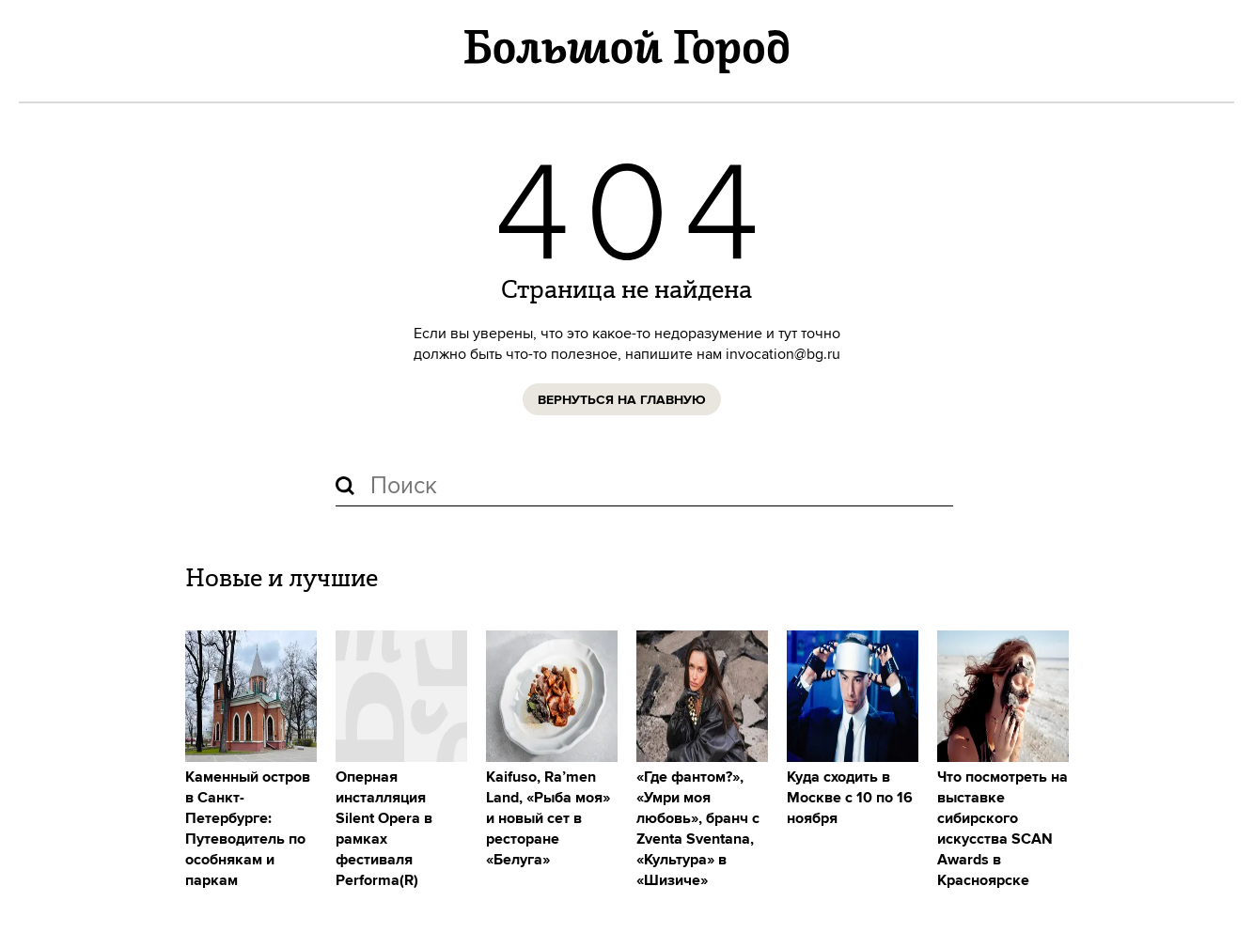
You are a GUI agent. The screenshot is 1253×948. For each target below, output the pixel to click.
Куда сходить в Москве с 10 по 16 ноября (850, 798)
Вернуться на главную (622, 400)
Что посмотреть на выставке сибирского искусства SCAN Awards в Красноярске (1002, 829)
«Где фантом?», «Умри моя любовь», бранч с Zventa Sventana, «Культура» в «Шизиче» (698, 829)
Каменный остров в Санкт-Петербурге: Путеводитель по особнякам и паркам (247, 829)
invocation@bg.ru (783, 354)
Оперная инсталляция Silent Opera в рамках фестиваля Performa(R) (384, 829)
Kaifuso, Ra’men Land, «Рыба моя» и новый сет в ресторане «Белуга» (548, 819)
